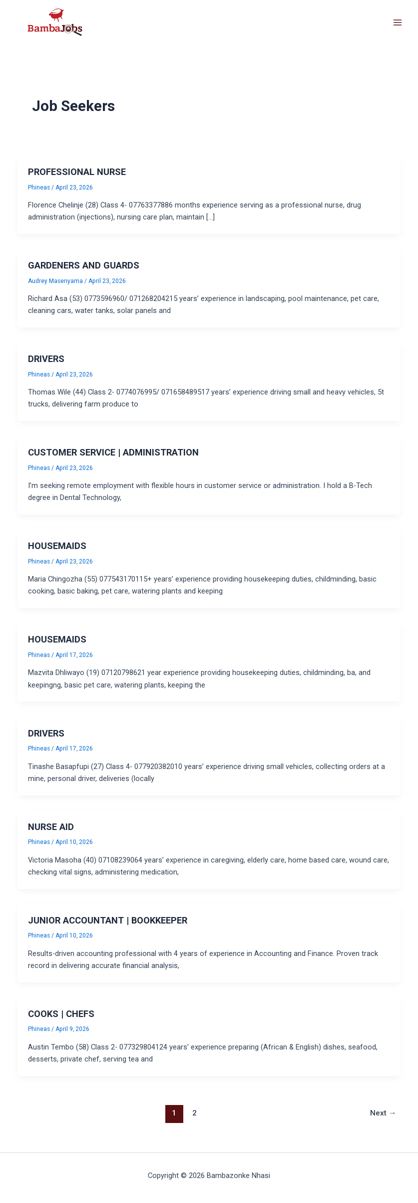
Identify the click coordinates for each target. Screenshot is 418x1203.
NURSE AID (51, 827)
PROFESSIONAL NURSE (77, 171)
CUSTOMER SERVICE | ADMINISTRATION (113, 452)
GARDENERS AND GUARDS (83, 265)
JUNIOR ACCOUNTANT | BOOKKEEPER (107, 920)
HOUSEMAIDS (57, 545)
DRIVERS (46, 359)
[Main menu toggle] (397, 22)
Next (383, 1113)
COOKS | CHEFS (61, 1013)
